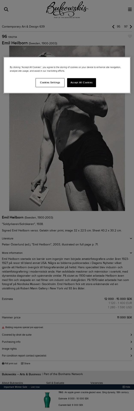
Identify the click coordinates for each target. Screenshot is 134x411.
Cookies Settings (50, 82)
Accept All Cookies (81, 82)
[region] (67, 75)
